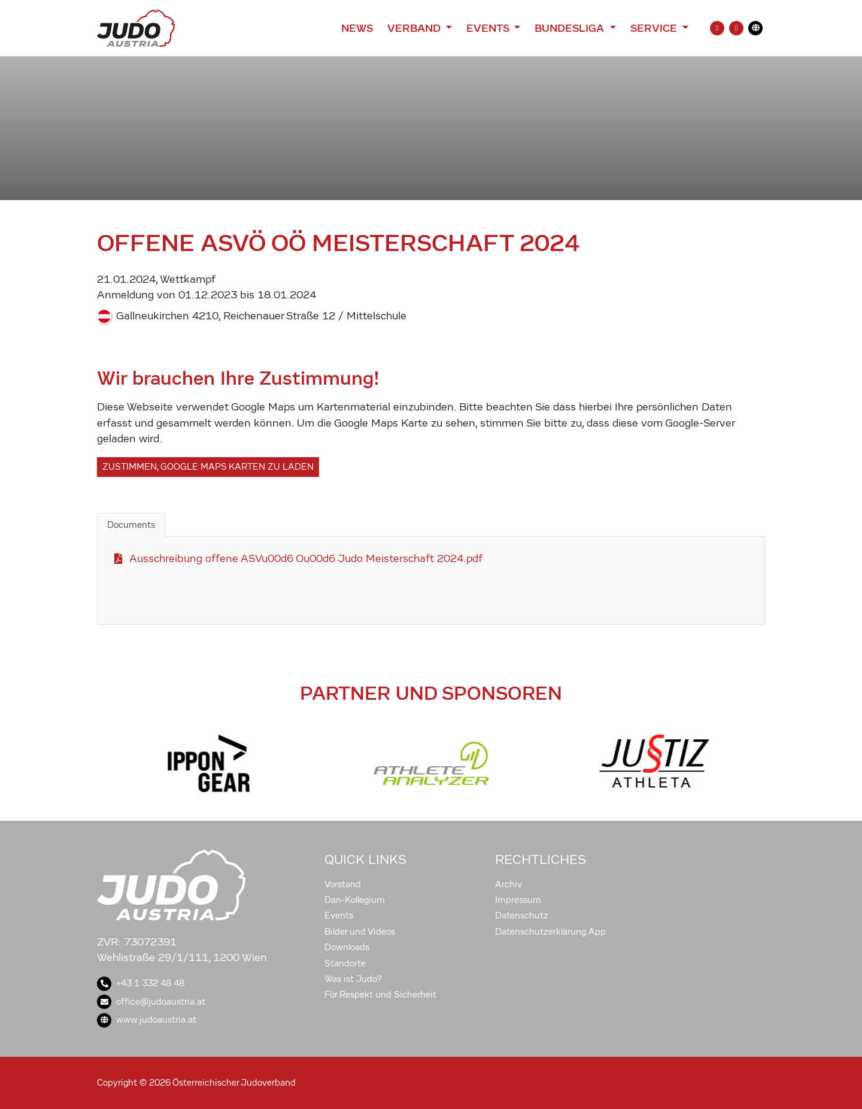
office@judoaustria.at (151, 1001)
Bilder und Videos (359, 931)
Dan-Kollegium (354, 900)
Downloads (346, 947)
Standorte (345, 963)
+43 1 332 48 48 (140, 983)
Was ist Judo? (353, 979)
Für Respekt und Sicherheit (380, 994)
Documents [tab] (131, 524)
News (357, 28)
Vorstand (342, 884)
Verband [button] (415, 28)
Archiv (508, 884)
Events (338, 915)
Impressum (518, 900)
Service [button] (655, 28)
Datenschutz (521, 915)
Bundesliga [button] (571, 28)
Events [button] (489, 28)
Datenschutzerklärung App (550, 931)
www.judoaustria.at (146, 1019)
